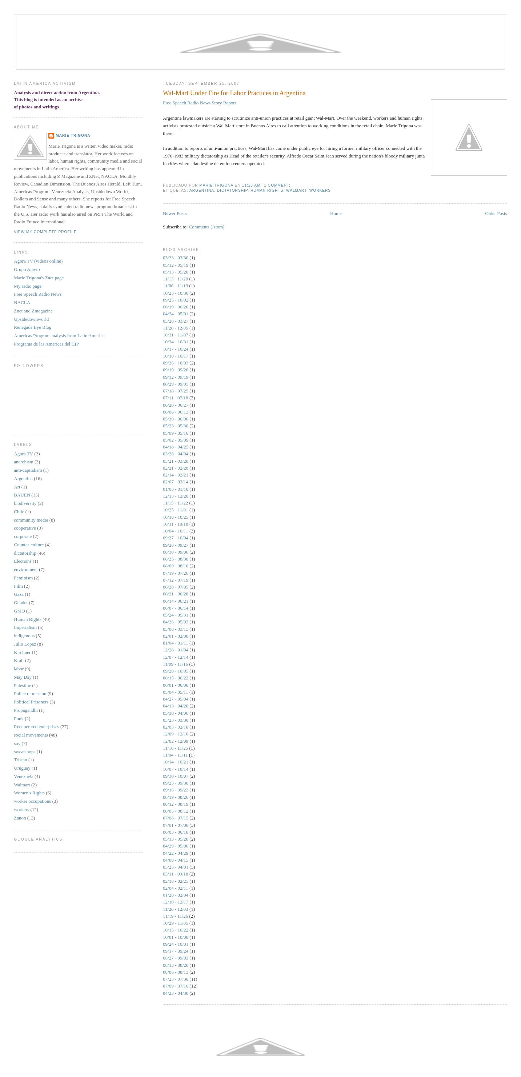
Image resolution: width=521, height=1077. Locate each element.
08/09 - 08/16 (175, 566)
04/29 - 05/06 (175, 846)
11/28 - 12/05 (175, 328)
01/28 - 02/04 (175, 895)
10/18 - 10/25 (175, 517)
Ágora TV (23, 453)
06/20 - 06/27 (175, 405)
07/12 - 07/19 (175, 580)
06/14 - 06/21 (175, 601)
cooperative (25, 528)
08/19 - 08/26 (175, 797)
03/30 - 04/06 (175, 713)
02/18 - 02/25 (175, 881)
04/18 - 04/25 (175, 447)
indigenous (24, 635)
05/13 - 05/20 (175, 272)
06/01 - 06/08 (175, 685)
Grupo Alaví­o (27, 269)
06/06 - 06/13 (175, 412)
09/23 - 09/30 (175, 783)
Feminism (23, 578)
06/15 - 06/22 (175, 678)
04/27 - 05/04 (175, 699)
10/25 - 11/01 (175, 509)
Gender (21, 602)
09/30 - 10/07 (175, 776)
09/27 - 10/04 (175, 538)
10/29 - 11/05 (175, 923)
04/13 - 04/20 (175, 706)
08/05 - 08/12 (175, 811)
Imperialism (25, 627)
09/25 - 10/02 (175, 300)
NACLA (22, 302)
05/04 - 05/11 (175, 692)
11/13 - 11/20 (175, 279)
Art (17, 487)
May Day (23, 677)
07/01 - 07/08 (175, 825)
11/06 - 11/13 (175, 285)
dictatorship (232, 190)
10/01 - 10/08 (175, 937)
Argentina (201, 190)
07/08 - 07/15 (175, 818)
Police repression (30, 693)
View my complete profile (45, 232)
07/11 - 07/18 (175, 397)
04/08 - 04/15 (175, 860)
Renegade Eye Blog (32, 327)
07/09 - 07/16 (175, 986)
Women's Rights (29, 792)
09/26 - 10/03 (175, 363)
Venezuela (23, 776)
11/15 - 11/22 (175, 503)
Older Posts (496, 213)
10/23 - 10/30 (175, 293)
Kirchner (22, 652)
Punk (19, 718)
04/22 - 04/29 (175, 853)
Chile (19, 511)
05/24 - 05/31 (175, 615)
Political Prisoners (31, 702)
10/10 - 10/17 (175, 356)
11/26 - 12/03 (175, 909)
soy (17, 743)
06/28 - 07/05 (175, 587)
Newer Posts (175, 213)
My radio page (27, 286)
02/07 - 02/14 (175, 481)
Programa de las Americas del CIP (46, 344)
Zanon (20, 818)
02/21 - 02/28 (175, 468)
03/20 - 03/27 (175, 321)
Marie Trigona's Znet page (39, 277)
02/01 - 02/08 (175, 636)
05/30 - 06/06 (175, 419)
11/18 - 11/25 (175, 748)
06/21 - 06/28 (175, 594)
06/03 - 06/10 (175, 832)
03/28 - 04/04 (175, 453)
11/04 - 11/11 (175, 755)
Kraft (19, 660)
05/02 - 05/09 (175, 440)
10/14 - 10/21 (175, 762)
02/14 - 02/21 (175, 475)
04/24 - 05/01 (175, 313)
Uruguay (22, 768)
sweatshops (24, 751)
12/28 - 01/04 (175, 650)
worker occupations (32, 801)
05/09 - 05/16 (175, 433)
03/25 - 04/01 (175, 867)
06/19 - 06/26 (175, 307)
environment (26, 569)
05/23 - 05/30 (175, 425)
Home (336, 213)
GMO (19, 611)
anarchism (23, 461)
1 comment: (278, 185)
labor (19, 668)
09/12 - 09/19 (175, 377)
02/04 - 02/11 (175, 888)
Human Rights (267, 190)
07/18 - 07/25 (175, 391)
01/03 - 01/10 (175, 489)
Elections (22, 561)
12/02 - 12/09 (175, 741)
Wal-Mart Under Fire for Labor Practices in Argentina (234, 93)
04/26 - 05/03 (175, 622)
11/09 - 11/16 (175, 664)
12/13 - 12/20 (175, 496)
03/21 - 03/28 (175, 461)
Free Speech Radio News (37, 294)
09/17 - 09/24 (175, 951)
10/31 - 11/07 (175, 335)
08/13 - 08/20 (175, 965)
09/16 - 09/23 (175, 790)
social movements (31, 735)
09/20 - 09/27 (175, 545)
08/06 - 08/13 (175, 972)
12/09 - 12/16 (175, 734)
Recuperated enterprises (36, 726)
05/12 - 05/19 (175, 265)
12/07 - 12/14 (175, 657)
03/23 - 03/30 (175, 257)
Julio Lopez (25, 644)
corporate (23, 536)
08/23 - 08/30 (175, 559)
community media (31, 520)
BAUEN (22, 495)
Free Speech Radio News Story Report (199, 102)
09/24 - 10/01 (175, 944)
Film (18, 586)
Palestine (22, 685)
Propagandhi (26, 710)
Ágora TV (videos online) (38, 261)
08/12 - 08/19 (175, 804)
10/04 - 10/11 (175, 531)
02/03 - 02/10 (175, 727)
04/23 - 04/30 (175, 993)
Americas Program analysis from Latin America (59, 335)
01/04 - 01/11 (175, 643)
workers (320, 190)
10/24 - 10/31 (175, 341)
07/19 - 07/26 (175, 573)
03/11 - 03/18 (175, 874)
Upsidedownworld (31, 319)
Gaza (19, 594)
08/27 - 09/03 (175, 958)
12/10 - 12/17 (175, 902)
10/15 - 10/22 (175, 930)
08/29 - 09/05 (175, 384)
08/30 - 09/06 (175, 552)
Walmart (296, 190)
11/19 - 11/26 (175, 916)
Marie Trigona (73, 135)
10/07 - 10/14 (175, 769)
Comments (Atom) (207, 227)
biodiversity (25, 503)
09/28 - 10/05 (175, 671)
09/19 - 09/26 (175, 369)
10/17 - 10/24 (175, 349)
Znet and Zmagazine (33, 311)
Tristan (20, 759)
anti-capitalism (28, 470)
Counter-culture (29, 544)
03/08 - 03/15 (175, 629)
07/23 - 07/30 (175, 979)
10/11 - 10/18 (175, 524)
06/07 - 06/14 (175, 608)
